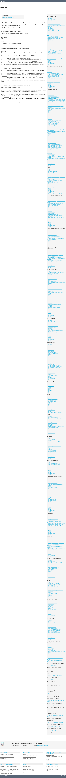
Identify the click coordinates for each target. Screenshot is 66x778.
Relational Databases (51, 561)
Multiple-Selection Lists (51, 285)
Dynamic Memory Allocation (52, 401)
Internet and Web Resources (52, 375)
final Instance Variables (51, 212)
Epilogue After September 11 (28, 769)
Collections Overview (51, 439)
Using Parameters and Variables (6, 755)
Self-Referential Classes (52, 400)
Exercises (49, 64)
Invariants (49, 387)
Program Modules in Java (52, 143)
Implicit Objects (50, 605)
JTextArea (49, 293)
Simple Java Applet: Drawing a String (54, 464)
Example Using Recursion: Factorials (54, 365)
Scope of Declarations (51, 154)
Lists (49, 442)
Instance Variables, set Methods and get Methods (55, 74)
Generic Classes (50, 424)
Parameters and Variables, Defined (6, 754)
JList (49, 284)
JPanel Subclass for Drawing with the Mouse (55, 289)
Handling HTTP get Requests (52, 585)
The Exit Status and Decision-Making (7, 757)
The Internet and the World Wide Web (54, 24)
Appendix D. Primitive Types (52, 679)
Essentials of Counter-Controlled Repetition (54, 120)
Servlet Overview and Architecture (53, 583)
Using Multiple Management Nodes (29, 757)
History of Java (50, 28)
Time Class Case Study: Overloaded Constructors (55, 203)
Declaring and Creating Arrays (52, 171)
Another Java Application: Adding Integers (54, 53)
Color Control (50, 305)
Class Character (50, 649)
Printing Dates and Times (52, 627)
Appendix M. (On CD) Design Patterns (54, 726)
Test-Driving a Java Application (53, 36)
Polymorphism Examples (52, 251)
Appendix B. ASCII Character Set (53, 669)
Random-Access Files (51, 351)
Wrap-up (49, 388)
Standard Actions (50, 607)
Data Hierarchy (50, 345)
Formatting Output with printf (52, 622)
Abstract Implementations (52, 452)
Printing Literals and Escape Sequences (54, 632)
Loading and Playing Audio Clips (53, 483)
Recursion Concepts (51, 364)
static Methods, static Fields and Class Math (55, 144)
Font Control (50, 306)
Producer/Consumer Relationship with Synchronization (56, 523)
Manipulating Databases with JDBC (53, 568)
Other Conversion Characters (52, 628)
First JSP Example (51, 604)
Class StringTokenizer (51, 650)
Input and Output (3, 758)
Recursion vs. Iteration (51, 368)
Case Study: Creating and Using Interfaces (54, 257)
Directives (49, 608)
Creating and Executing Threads (53, 519)
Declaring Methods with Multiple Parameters (55, 145)
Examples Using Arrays (51, 172)
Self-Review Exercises (51, 63)
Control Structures (51, 95)
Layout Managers (50, 291)
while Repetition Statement (52, 98)
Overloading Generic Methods (52, 423)
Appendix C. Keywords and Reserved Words (55, 675)
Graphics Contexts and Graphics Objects (54, 304)
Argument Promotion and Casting (53, 148)
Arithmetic (49, 55)
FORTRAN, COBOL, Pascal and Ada (54, 30)
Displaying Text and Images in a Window (54, 274)
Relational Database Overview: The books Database (56, 562)
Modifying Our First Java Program (53, 51)
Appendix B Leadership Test (28, 770)
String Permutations (51, 369)
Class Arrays (50, 440)
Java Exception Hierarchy (52, 327)
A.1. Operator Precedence (52, 665)
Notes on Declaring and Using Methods (54, 146)
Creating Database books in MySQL (53, 567)
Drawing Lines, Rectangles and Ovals (54, 307)
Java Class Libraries (51, 29)
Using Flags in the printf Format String (54, 630)
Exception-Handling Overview (52, 321)
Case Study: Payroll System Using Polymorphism (55, 255)
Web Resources (50, 40)
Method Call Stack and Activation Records (54, 147)
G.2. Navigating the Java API (52, 694)
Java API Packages (51, 149)
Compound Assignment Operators (53, 102)
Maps (49, 448)
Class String (50, 647)
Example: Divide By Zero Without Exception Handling (56, 322)
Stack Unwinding (50, 329)
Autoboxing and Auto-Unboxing (53, 399)
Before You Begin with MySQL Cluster (30, 755)
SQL (48, 563)
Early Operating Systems (52, 21)
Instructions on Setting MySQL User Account (55, 566)
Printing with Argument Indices (52, 631)
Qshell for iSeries (4, 752)
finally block (50, 328)
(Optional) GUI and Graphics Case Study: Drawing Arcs (56, 184)
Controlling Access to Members (53, 200)
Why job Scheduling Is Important (52, 766)
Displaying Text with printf (52, 52)
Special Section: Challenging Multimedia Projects (55, 493)
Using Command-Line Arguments (53, 183)
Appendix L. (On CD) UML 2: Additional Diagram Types (56, 722)
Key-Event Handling (51, 290)
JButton (49, 280)
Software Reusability (51, 213)
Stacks (49, 403)
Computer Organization (51, 20)
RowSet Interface (50, 570)
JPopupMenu (50, 501)
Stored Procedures (51, 569)
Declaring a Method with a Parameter (54, 73)
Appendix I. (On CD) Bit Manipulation (54, 705)
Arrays (49, 170)
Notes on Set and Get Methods (53, 205)
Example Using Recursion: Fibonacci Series (55, 366)
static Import (50, 211)
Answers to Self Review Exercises (8, 17)
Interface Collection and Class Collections (54, 441)
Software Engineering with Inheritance (54, 236)
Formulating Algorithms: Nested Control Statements (56, 101)
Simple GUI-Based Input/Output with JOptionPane (56, 272)
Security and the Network (52, 549)
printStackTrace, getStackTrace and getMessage (55, 330)
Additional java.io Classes (52, 352)
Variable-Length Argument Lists (53, 182)
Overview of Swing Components (53, 273)
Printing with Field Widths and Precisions (54, 629)
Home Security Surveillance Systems (7, 770)
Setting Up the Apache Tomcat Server (54, 584)
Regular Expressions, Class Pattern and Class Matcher (56, 651)
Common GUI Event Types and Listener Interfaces (56, 278)
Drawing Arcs (50, 308)
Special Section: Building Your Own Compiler (55, 412)
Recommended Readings (52, 573)
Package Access (50, 216)
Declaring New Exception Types (53, 332)
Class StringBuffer (51, 648)
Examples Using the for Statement (53, 122)
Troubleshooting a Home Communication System (9, 769)
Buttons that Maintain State (52, 281)
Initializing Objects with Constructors (53, 76)
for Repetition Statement (52, 121)
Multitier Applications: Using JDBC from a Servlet (55, 590)
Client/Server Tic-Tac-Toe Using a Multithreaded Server (56, 548)
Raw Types (50, 425)
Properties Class (50, 449)
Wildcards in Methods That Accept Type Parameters (56, 426)
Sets (48, 447)
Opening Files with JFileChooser (53, 353)
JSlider (49, 498)
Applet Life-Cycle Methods (52, 465)
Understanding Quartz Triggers (52, 769)
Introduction (50, 18)
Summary (49, 41)
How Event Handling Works (52, 279)
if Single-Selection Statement (52, 96)
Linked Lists (50, 402)
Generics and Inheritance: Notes (53, 427)
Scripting (49, 606)
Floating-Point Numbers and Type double (54, 77)
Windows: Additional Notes (52, 499)
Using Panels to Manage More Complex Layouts (55, 292)
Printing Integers (50, 623)
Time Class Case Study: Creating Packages (55, 215)
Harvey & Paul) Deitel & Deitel (42, 745)
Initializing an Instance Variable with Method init (55, 466)
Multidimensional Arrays (51, 179)
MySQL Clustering (26, 752)
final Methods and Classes (52, 256)
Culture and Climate (27, 766)
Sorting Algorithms (51, 386)
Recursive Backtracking (51, 373)
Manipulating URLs (51, 539)
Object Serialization (51, 350)
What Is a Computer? (51, 19)
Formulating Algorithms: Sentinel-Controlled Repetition (56, 100)
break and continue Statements (53, 125)
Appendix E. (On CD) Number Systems (54, 683)
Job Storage (48, 770)
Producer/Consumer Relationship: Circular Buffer (55, 524)
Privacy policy (63, 775)
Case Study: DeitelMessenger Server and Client (55, 550)
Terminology (50, 42)
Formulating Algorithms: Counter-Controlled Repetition (56, 99)
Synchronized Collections (52, 450)
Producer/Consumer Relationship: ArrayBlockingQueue (56, 525)
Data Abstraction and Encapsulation (53, 214)
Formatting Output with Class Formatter (54, 633)
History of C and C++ (51, 27)
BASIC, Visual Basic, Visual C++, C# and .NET (55, 31)
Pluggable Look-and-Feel (52, 502)
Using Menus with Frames (52, 500)
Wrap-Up (49, 39)
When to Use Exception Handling (53, 326)
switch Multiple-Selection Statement (53, 124)
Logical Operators (51, 126)
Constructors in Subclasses (52, 235)
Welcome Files (50, 591)
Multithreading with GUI (51, 526)
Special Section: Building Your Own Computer (55, 193)
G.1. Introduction (50, 693)
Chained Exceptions (51, 331)
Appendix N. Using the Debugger (53, 730)
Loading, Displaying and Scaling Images (54, 479)
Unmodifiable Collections (52, 451)
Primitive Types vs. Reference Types (53, 75)
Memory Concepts (51, 54)
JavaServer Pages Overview (52, 603)
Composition (50, 206)
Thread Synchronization (51, 520)
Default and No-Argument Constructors (54, 204)
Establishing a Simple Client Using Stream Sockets (56, 543)
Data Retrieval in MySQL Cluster (29, 758)
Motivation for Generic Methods (53, 417)
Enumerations (50, 207)
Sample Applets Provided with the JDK (54, 463)
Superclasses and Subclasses (52, 231)
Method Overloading (51, 155)
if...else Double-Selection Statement (53, 97)
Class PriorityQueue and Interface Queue (54, 446)
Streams (49, 621)
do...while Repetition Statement (53, 123)
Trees (49, 405)
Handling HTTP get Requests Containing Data (55, 586)
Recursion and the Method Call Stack (54, 367)
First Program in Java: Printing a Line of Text (55, 50)
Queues (49, 404)
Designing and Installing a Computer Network (8, 766)
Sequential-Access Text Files (52, 349)
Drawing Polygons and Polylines (53, 309)
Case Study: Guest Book (52, 609)
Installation (25, 754)
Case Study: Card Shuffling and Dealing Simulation (56, 173)
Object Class (50, 237)
